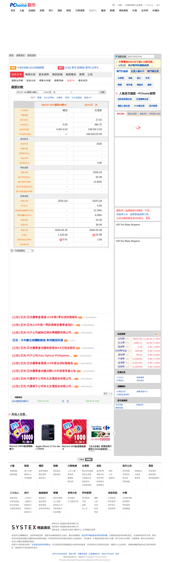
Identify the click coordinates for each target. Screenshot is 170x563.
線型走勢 (17, 74)
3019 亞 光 (91, 104)
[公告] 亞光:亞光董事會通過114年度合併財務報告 (52, 363)
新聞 (120, 5)
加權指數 (13, 471)
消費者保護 (82, 554)
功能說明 (139, 405)
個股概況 (71, 74)
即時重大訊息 (154, 114)
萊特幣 (121, 354)
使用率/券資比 (44, 508)
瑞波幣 (121, 346)
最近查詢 (120, 114)
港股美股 (123, 10)
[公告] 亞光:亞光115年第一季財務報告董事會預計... (53, 324)
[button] (113, 433)
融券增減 (42, 505)
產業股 (70, 474)
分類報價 (80, 10)
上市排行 (28, 498)
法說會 (137, 474)
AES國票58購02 (20, 401)
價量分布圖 (45, 80)
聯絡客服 (119, 408)
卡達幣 (121, 358)
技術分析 (31, 80)
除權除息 (138, 471)
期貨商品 (57, 471)
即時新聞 (86, 492)
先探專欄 (57, 512)
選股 (59, 10)
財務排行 (28, 505)
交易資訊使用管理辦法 (41, 545)
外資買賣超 (14, 501)
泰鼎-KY (88, 97)
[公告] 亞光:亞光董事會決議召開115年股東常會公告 (53, 370)
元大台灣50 (49, 97)
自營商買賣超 (15, 508)
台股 (84, 501)
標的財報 (57, 74)
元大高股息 (77, 97)
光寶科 (60, 97)
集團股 (70, 478)
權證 (103, 10)
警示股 (125, 478)
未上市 (85, 508)
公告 (90, 74)
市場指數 (28, 478)
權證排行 (42, 478)
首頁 (13, 10)
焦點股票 (111, 508)
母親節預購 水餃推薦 (133, 5)
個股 (99, 465)
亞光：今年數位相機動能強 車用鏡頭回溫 (43, 340)
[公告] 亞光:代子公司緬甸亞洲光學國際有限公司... (52, 332)
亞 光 (65, 401)
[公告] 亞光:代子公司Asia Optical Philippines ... (52, 355)
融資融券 (140, 377)
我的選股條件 (154, 478)
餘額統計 (42, 498)
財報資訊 (85, 481)
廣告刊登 (72, 554)
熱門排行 (111, 505)
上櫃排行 (28, 501)
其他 (96, 505)
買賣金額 (13, 498)
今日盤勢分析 (73, 501)
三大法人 (120, 377)
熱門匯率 (126, 501)
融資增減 (42, 501)
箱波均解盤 (57, 498)
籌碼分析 (30, 74)
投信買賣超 (14, 505)
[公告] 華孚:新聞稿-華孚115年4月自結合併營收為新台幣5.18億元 (84, 67)
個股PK (93, 10)
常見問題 (119, 405)
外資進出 (120, 380)
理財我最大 (57, 508)
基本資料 (44, 74)
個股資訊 (20, 55)
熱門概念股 (153, 71)
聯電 (39, 97)
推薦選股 (152, 474)
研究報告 (71, 498)
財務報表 (100, 481)
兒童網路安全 (94, 554)
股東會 (137, 478)
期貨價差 (57, 474)
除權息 (155, 10)
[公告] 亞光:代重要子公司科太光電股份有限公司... (52, 378)
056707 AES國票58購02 (54, 104)
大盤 (22, 10)
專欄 (55, 492)
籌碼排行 (28, 508)
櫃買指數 (13, 474)
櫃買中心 (28, 474)
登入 (158, 5)
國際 (96, 498)
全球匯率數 (127, 498)
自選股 (31, 10)
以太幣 (121, 342)
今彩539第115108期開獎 (30, 67)
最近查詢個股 (87, 471)
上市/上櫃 (71, 471)
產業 (84, 505)
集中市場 (28, 471)
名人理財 (57, 501)
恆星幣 (121, 366)
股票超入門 (57, 505)
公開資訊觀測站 (123, 395)
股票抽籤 (126, 481)
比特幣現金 (121, 350)
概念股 (70, 481)
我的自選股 (132, 114)
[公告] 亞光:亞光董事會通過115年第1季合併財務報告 (54, 317)
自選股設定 (86, 478)
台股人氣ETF (137, 71)
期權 (112, 10)
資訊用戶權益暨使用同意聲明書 (94, 535)
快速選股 (152, 471)
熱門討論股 (122, 71)
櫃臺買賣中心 (142, 391)
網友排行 (28, 512)
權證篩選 (42, 474)
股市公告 (127, 465)
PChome (149, 5)
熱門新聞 (85, 498)
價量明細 (58, 80)
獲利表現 (83, 80)
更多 (105, 393)
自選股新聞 (86, 485)
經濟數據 (126, 508)
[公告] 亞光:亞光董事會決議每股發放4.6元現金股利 (53, 347)
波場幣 (121, 362)
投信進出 (140, 380)
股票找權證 (43, 471)
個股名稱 (122, 56)
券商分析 (72, 492)
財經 (96, 508)
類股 (68, 10)
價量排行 (143, 114)
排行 (51, 10)
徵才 (117, 554)
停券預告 (126, 474)
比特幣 (144, 10)
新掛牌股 (126, 471)
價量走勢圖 (17, 80)
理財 (96, 512)
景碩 (67, 97)
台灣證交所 (121, 391)
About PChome (107, 554)
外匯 (134, 10)
